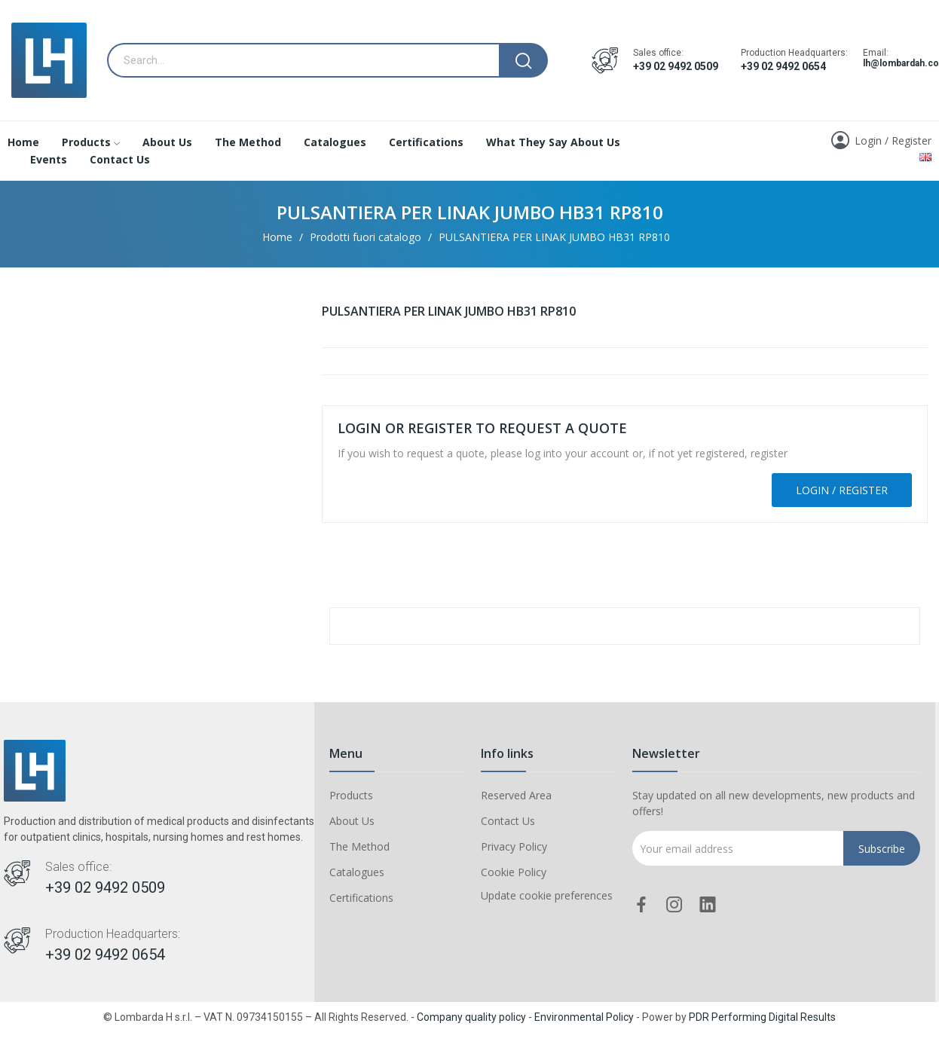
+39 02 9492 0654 (783, 66)
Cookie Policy (513, 872)
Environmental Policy (584, 1017)
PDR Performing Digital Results (762, 1017)
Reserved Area (516, 795)
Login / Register (842, 490)
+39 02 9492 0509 (675, 66)
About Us (352, 821)
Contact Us (508, 821)
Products (351, 795)
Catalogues (356, 872)
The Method (359, 846)
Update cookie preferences (547, 895)
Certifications (361, 897)
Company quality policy (471, 1017)
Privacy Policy (514, 846)
